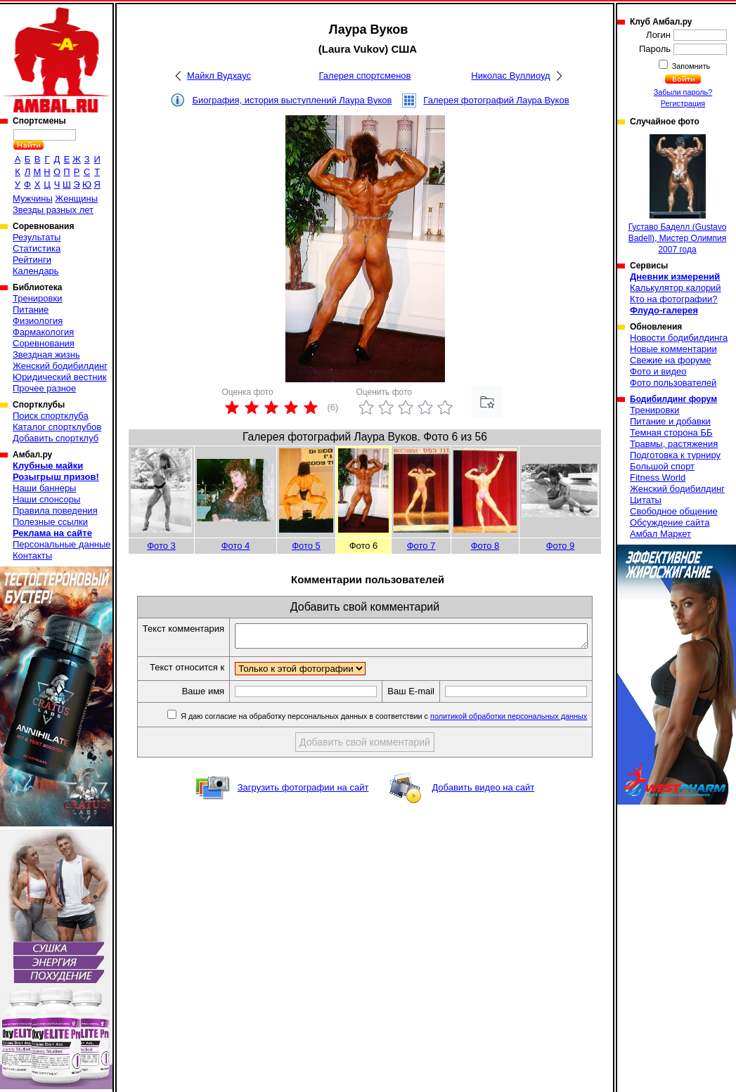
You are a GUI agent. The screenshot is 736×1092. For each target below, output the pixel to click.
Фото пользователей (673, 382)
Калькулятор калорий (675, 287)
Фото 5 (306, 545)
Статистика (36, 248)
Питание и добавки (670, 421)
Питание (31, 309)
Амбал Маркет (660, 533)
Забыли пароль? (683, 92)
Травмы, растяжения (674, 443)
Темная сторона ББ (671, 432)
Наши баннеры (44, 488)
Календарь (36, 271)
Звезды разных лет (53, 209)
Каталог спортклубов (57, 427)
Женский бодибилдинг (60, 365)
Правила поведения (55, 510)
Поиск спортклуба (51, 415)
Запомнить (690, 66)
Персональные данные (62, 544)
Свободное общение (674, 511)
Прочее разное (44, 388)
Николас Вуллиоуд (510, 75)
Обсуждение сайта (669, 522)
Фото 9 (560, 545)
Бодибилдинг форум (673, 399)
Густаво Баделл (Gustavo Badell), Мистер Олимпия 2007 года (677, 194)
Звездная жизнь (46, 354)
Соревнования (44, 343)
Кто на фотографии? (674, 299)
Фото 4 (235, 545)
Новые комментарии (673, 349)
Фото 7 (421, 545)
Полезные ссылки (50, 521)
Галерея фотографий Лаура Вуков (496, 100)
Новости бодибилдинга (679, 337)
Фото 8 (485, 545)
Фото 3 (161, 545)
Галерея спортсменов (365, 75)
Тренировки (37, 298)
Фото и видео (658, 371)
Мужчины (33, 198)
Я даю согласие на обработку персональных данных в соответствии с (392, 731)
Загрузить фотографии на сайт (303, 803)
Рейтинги (32, 259)
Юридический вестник (59, 377)
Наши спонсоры (46, 499)
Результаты (36, 237)
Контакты (32, 555)
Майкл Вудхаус (219, 75)
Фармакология (43, 332)
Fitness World (657, 477)
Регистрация (683, 103)
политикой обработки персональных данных (517, 731)
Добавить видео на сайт (483, 803)
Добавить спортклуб (55, 438)
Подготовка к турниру (675, 455)
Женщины (76, 198)
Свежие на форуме (670, 360)
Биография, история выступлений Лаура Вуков (292, 100)
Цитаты (645, 500)
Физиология (38, 321)
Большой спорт (662, 466)
